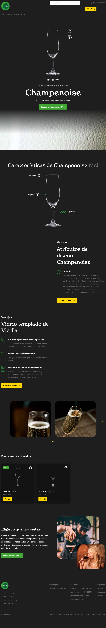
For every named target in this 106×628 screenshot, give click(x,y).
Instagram (100, 588)
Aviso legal (53, 614)
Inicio (2, 14)
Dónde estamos (76, 599)
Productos (9, 14)
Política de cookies (82, 614)
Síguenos (101, 585)
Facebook (101, 592)
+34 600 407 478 (7, 596)
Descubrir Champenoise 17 (53, 107)
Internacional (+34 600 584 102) (81, 592)
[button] (52, 441)
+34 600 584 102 (7, 603)
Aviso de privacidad (66, 614)
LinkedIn (100, 596)
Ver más (7, 499)
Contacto (90, 9)
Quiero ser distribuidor (79, 596)
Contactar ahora (67, 300)
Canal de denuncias (98, 614)
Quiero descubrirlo (12, 555)
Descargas (53, 585)
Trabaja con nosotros (57, 588)
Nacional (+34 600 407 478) (80, 588)
